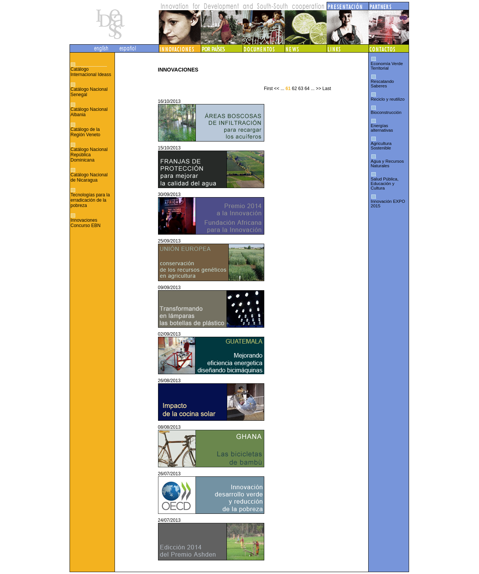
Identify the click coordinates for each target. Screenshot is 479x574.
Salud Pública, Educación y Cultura (385, 183)
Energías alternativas (382, 127)
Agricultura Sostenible (381, 145)
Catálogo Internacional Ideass (91, 72)
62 (294, 88)
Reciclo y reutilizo (388, 99)
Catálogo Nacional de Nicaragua (89, 177)
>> (318, 88)
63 (300, 88)
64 (306, 88)
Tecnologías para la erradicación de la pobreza (90, 200)
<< (276, 88)
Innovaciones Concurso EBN (86, 223)
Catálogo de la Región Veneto (86, 132)
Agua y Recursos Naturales (387, 163)
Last (326, 88)
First (268, 88)
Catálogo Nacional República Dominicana (89, 155)
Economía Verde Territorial (387, 65)
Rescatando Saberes (382, 83)
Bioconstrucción (386, 112)
